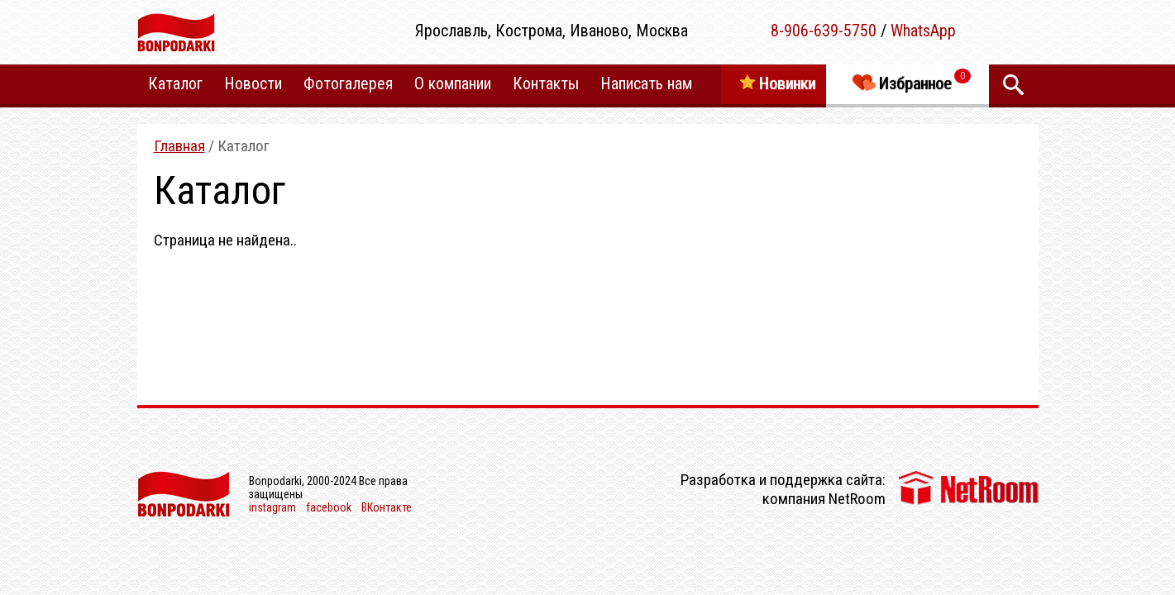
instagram (272, 507)
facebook (328, 507)
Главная (179, 145)
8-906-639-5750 (823, 30)
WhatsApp (923, 30)
